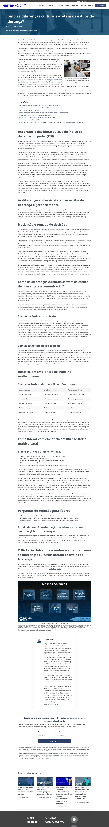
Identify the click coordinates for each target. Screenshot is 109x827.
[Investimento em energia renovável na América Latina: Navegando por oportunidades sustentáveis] (83, 751)
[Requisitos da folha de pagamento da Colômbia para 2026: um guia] (26, 751)
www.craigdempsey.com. (64, 674)
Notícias (60, 5)
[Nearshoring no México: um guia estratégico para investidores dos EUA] (45, 751)
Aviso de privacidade (8, 824)
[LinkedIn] (97, 794)
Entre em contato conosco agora (38, 575)
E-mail (57, 703)
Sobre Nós (52, 6)
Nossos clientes (17, 803)
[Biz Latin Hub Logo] (14, 5)
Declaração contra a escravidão (41, 824)
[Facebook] (79, 794)
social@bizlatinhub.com (58, 725)
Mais (90, 6)
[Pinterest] (97, 803)
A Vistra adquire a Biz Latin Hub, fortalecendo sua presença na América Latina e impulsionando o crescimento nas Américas (64, 763)
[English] (89, 1)
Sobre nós (15, 796)
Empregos (75, 5)
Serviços (43, 6)
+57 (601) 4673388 (53, 802)
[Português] (102, 1)
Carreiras (15, 807)
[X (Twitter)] (88, 794)
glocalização (57, 496)
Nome (40, 703)
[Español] (96, 1)
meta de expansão (55, 569)
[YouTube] (88, 803)
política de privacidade (43, 728)
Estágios (83, 5)
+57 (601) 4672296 (53, 804)
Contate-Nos (101, 5)
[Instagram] (79, 803)
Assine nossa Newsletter (23, 824)
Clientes (67, 5)
